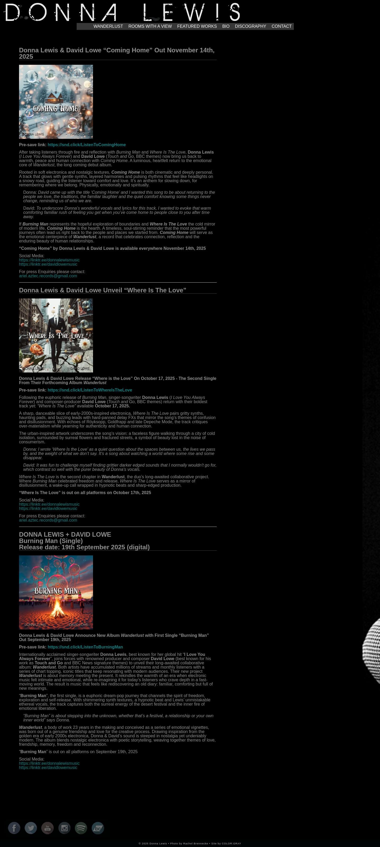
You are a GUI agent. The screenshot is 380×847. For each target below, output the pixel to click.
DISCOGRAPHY (250, 26)
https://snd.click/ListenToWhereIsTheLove (90, 390)
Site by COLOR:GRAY (226, 843)
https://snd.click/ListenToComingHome (87, 144)
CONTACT (282, 26)
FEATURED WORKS (197, 26)
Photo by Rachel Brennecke (189, 843)
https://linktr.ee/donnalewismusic (49, 260)
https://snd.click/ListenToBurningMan (85, 647)
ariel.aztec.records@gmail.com (48, 276)
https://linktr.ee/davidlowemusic (48, 264)
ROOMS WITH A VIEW (150, 26)
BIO (226, 26)
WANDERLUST (108, 26)
